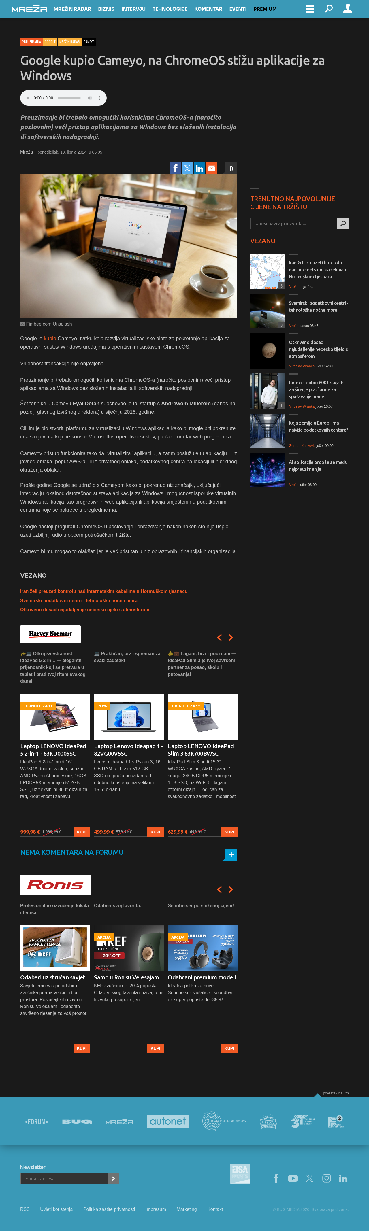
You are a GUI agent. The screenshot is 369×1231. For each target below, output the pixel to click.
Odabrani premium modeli (202, 977)
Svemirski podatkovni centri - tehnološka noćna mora (79, 600)
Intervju (141, 15)
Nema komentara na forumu (72, 852)
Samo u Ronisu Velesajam (126, 977)
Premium (273, 15)
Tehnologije (178, 15)
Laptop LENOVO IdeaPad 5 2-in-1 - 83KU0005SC (53, 750)
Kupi (81, 832)
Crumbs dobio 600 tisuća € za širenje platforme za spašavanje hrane (316, 389)
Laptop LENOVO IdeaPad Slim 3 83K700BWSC (201, 750)
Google (50, 41)
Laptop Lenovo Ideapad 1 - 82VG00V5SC (128, 750)
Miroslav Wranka (302, 366)
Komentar (216, 15)
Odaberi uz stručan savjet (52, 977)
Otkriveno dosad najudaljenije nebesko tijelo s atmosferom (84, 609)
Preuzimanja (31, 41)
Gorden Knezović (302, 446)
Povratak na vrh (336, 1093)
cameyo (89, 41)
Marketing (186, 1209)
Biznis (114, 15)
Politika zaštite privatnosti (109, 1209)
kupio (50, 338)
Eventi (246, 15)
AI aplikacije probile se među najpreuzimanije (318, 466)
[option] (55, 743)
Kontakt (215, 1209)
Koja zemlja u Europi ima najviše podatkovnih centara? (318, 426)
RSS (25, 1209)
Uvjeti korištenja (56, 1209)
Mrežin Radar (80, 15)
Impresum (156, 1209)
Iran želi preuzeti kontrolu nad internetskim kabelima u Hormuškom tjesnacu (104, 591)
